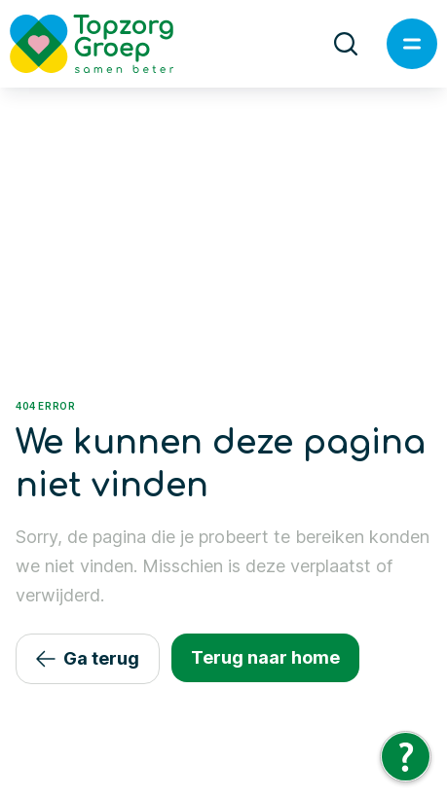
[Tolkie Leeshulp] (405, 756)
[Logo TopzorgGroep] (108, 44)
